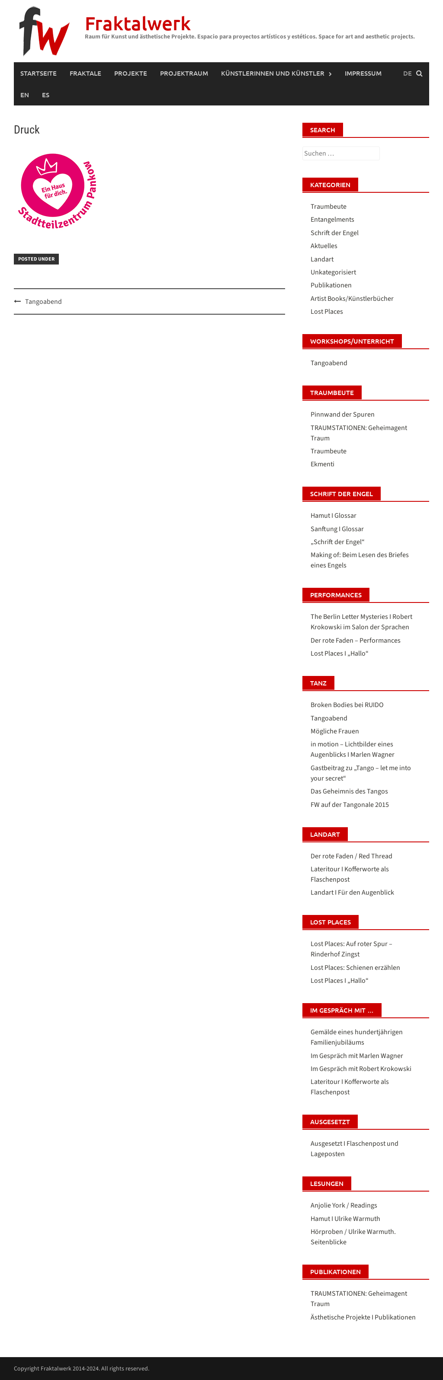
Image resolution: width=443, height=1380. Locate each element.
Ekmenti (322, 464)
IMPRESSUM (363, 73)
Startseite (38, 73)
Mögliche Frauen (335, 731)
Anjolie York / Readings (344, 1205)
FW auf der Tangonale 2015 (350, 805)
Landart (322, 259)
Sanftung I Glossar (337, 529)
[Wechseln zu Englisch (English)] (24, 94)
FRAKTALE (85, 73)
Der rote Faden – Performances (356, 640)
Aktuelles (324, 246)
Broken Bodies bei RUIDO (347, 705)
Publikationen (331, 285)
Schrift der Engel (335, 233)
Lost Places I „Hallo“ (340, 653)
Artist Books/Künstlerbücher (352, 298)
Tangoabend (43, 301)
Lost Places (327, 311)
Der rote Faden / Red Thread (351, 856)
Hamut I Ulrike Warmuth (345, 1219)
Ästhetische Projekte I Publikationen (363, 1317)
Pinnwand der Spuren (343, 414)
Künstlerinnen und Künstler (272, 73)
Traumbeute (329, 206)
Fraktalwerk (138, 23)
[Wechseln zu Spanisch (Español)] (45, 94)
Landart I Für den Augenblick (352, 892)
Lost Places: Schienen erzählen (355, 967)
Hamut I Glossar (333, 515)
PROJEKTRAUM (184, 73)
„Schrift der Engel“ (338, 542)
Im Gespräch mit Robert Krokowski (361, 1069)
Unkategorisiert (333, 272)
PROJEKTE (130, 73)
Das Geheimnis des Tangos (349, 791)
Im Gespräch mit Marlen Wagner (357, 1056)
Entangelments (332, 219)
